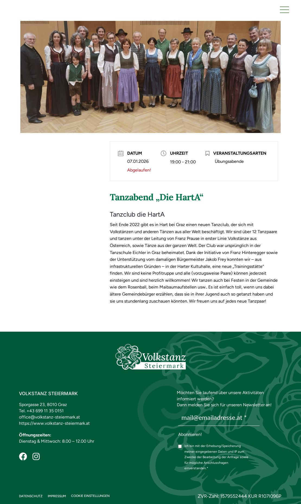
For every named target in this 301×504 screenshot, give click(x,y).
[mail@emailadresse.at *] (219, 417)
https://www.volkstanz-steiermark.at (54, 423)
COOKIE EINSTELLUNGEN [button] (90, 496)
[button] (284, 9)
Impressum (57, 496)
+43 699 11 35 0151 (45, 410)
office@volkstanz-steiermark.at (49, 417)
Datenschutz (31, 496)
